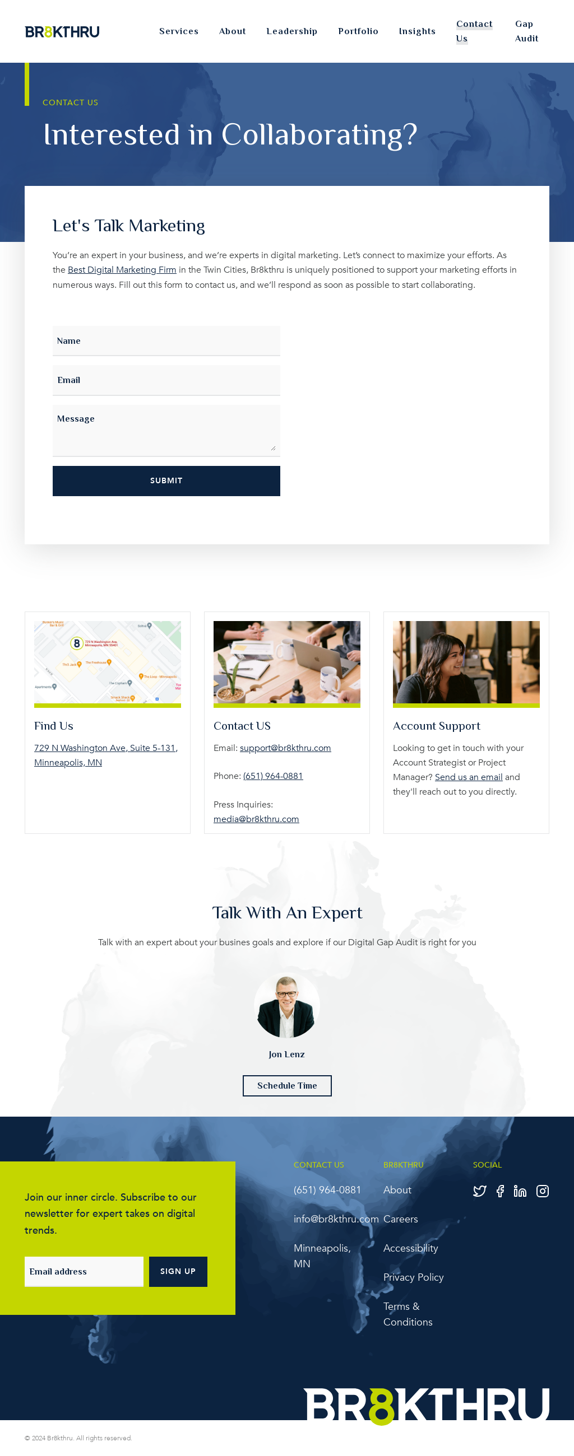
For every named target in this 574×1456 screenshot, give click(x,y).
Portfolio (358, 31)
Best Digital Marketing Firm (122, 270)
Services (179, 31)
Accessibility (410, 1248)
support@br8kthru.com (285, 747)
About (232, 31)
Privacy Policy (413, 1277)
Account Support (439, 725)
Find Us (54, 725)
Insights (417, 31)
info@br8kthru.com (336, 1219)
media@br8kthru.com (256, 817)
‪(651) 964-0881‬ (273, 775)
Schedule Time (287, 1085)
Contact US (244, 725)
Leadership (292, 31)
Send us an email (469, 776)
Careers (400, 1219)
